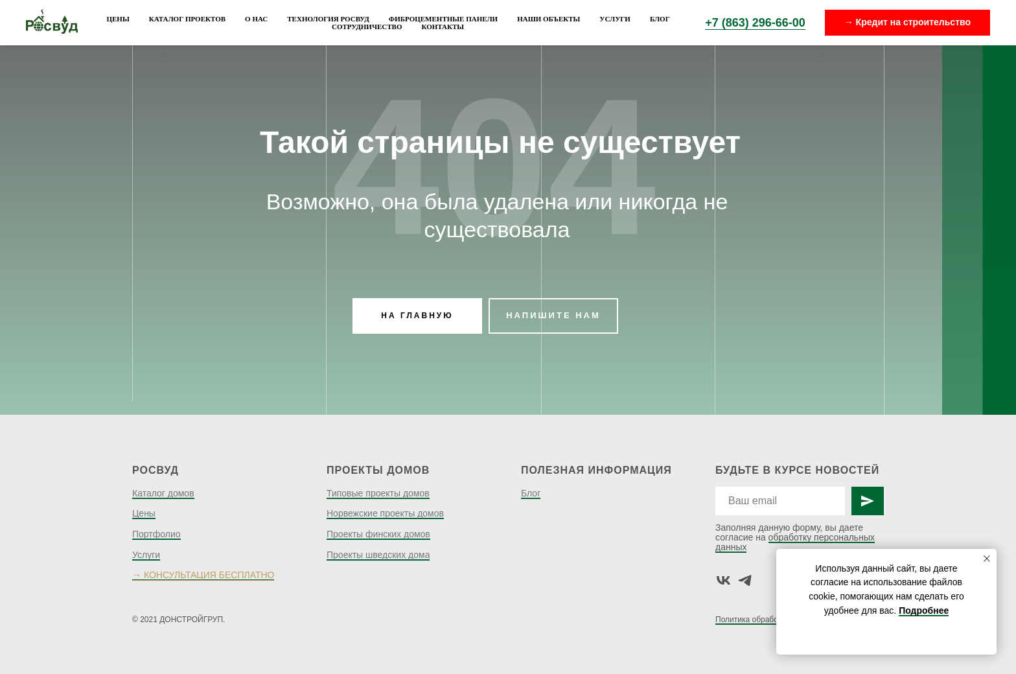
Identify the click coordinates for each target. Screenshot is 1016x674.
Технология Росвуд (328, 19)
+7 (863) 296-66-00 (755, 22)
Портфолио (156, 534)
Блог (660, 19)
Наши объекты (548, 19)
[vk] (723, 580)
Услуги (614, 19)
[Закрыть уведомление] (986, 558)
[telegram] (745, 580)
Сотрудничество (367, 26)
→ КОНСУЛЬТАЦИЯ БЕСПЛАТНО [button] (203, 575)
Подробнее (924, 610)
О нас (256, 19)
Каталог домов (163, 493)
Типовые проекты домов (378, 493)
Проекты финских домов (378, 534)
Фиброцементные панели (443, 19)
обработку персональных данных (795, 542)
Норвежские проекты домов (385, 513)
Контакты (442, 26)
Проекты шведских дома (378, 555)
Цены (117, 19)
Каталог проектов (187, 19)
